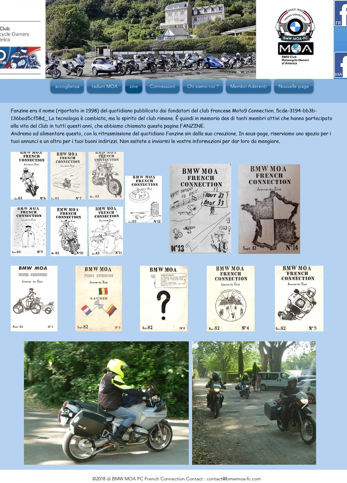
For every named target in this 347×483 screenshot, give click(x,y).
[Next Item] (304, 403)
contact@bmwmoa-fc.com (234, 479)
